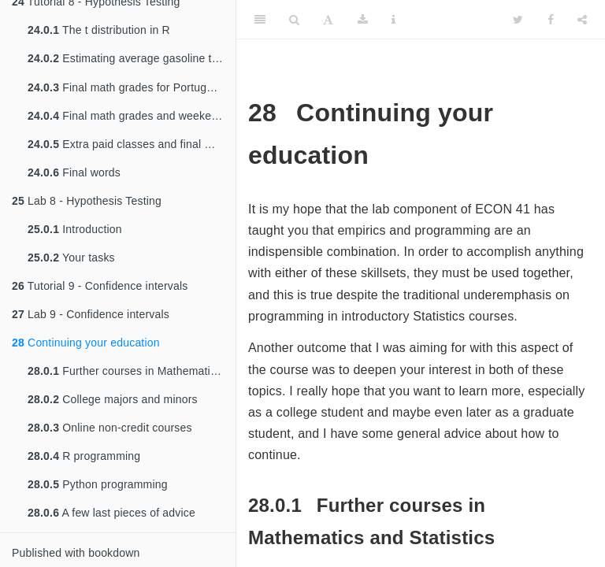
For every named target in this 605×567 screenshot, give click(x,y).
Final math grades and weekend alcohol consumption (132, 115)
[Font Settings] (328, 19)
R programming (84, 456)
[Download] (363, 19)
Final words (74, 172)
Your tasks (71, 257)
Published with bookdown (76, 553)
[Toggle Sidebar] (260, 19)
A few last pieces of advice (111, 512)
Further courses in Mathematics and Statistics (132, 371)
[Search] (294, 19)
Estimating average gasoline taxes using (132, 57)
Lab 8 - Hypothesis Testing (86, 201)
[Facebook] (551, 19)
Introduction (75, 229)
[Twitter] (518, 19)
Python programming (98, 484)
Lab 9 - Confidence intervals (90, 314)
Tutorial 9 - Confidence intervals (100, 286)
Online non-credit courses (110, 427)
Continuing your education (86, 342)
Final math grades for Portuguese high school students (132, 87)
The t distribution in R (99, 28)
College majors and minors (113, 399)
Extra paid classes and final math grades (132, 144)
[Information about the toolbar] (393, 19)
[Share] (582, 19)
